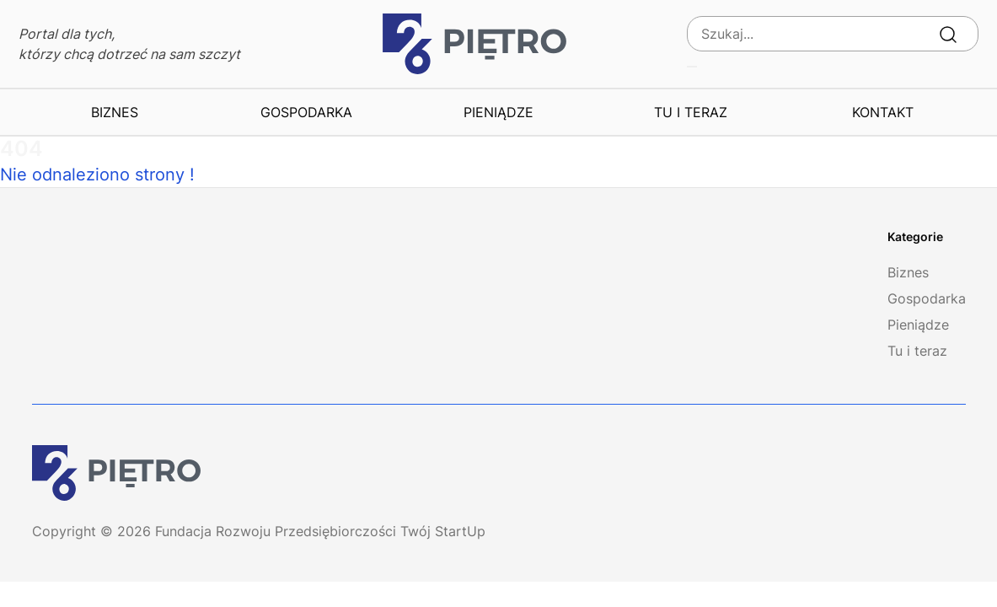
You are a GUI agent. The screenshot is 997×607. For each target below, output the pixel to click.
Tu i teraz (690, 112)
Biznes (114, 112)
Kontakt (883, 112)
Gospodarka (306, 112)
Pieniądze (498, 112)
